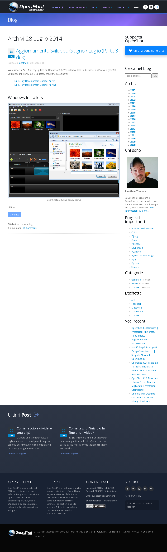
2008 (132, 144)
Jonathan (23, 62)
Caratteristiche (77, 7)
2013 (132, 128)
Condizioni (147, 532)
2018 (132, 112)
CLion (134, 232)
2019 (132, 109)
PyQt (134, 259)
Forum (106, 500)
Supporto (121, 7)
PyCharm (136, 251)
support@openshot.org (103, 496)
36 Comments (30, 227)
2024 (132, 93)
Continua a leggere (17, 453)
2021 (132, 103)
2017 (132, 115)
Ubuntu (135, 267)
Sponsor (133, 495)
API (93, 7)
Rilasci (134, 283)
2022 (132, 99)
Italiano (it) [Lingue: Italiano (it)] (39, 536)
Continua (14, 214)
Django (135, 236)
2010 (132, 138)
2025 (132, 90)
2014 (132, 125)
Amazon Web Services (143, 228)
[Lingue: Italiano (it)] (156, 7)
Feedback (136, 303)
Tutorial (135, 287)
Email (98, 500)
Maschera (136, 307)
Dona (106, 7)
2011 (132, 135)
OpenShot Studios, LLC (95, 532)
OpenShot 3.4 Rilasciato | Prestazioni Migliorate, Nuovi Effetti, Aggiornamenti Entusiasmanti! (144, 335)
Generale (136, 279)
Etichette (133, 293)
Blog (136, 7)
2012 (132, 131)
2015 (132, 122)
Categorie (134, 272)
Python (135, 263)
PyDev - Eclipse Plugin (142, 255)
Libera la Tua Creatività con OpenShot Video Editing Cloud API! (143, 397)
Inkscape (136, 243)
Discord (114, 500)
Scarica (57, 7)
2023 (132, 96)
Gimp (134, 240)
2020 (132, 106)
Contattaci (97, 482)
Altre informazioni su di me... (139, 209)
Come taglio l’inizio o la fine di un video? (87, 430)
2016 (132, 119)
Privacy (135, 532)
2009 (132, 141)
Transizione (137, 311)
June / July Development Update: (35, 80)
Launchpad (137, 247)
